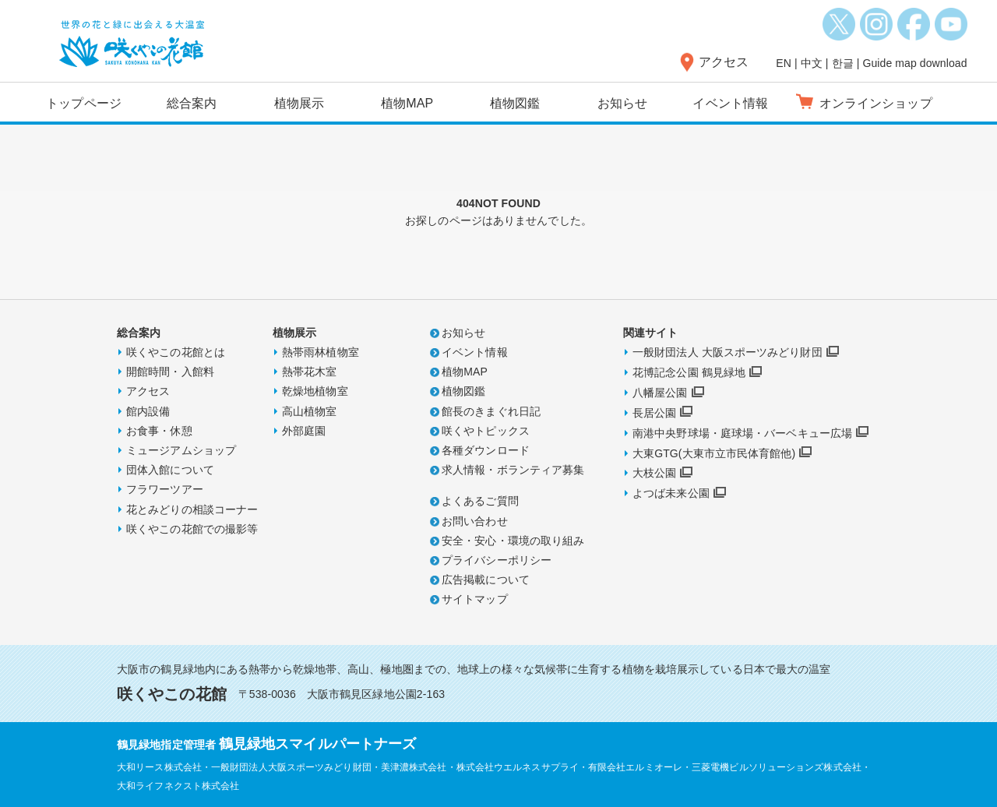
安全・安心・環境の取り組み (513, 540)
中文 (812, 63)
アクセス (724, 62)
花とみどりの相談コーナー (192, 509)
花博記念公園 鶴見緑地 (688, 372)
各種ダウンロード (486, 450)
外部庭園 (304, 431)
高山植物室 (309, 411)
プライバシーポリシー (496, 560)
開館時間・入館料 (170, 371)
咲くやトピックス (486, 431)
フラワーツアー (164, 489)
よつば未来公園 (671, 493)
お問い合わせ (475, 521)
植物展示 (299, 103)
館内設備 (148, 411)
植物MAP (407, 103)
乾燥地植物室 (315, 391)
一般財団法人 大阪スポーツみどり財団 (727, 352)
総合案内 (192, 103)
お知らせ (622, 103)
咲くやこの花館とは (175, 352)
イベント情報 (730, 103)
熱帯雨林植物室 (320, 352)
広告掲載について (486, 579)
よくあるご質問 (480, 501)
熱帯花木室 (309, 371)
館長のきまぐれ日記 (491, 411)
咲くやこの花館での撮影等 (192, 529)
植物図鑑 (515, 103)
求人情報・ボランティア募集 (513, 469)
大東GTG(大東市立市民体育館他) (713, 453)
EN (783, 63)
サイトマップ (475, 599)
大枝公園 (654, 473)
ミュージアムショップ (181, 450)
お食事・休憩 (159, 431)
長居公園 (654, 413)
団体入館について (170, 469)
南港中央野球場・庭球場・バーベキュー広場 (742, 433)
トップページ (84, 103)
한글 (843, 63)
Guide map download (914, 63)
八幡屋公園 (660, 392)
